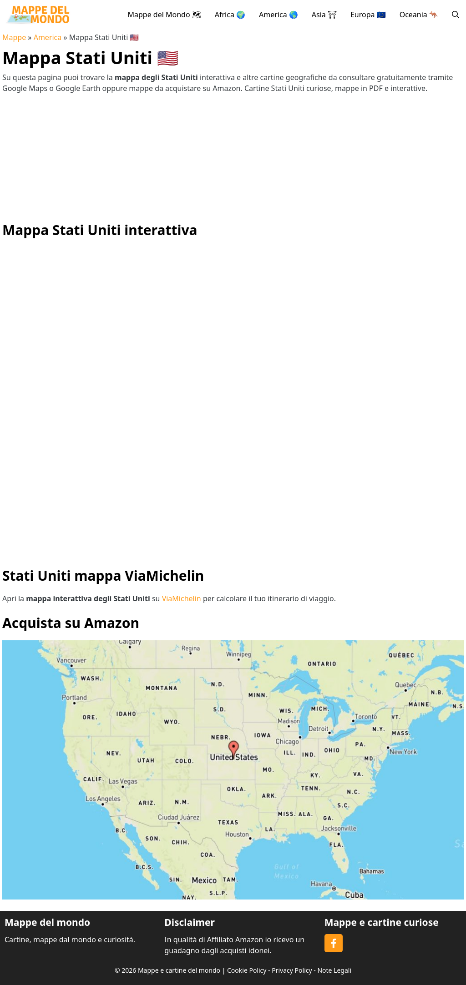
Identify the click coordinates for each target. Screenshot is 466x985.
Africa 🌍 (230, 15)
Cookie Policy (246, 970)
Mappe (14, 37)
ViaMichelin (181, 598)
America (48, 37)
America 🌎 (278, 15)
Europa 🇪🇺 (368, 15)
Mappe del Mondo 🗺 (164, 15)
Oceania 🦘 (419, 15)
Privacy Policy (292, 970)
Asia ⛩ (324, 15)
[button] (455, 15)
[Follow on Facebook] (333, 943)
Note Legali (334, 970)
